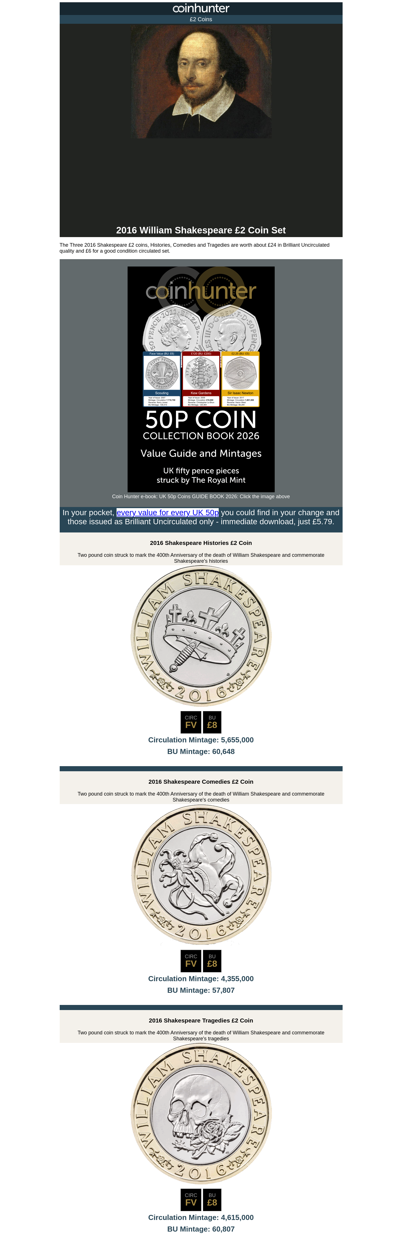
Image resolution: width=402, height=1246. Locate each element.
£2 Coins (201, 19)
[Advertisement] (201, 182)
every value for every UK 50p (168, 512)
